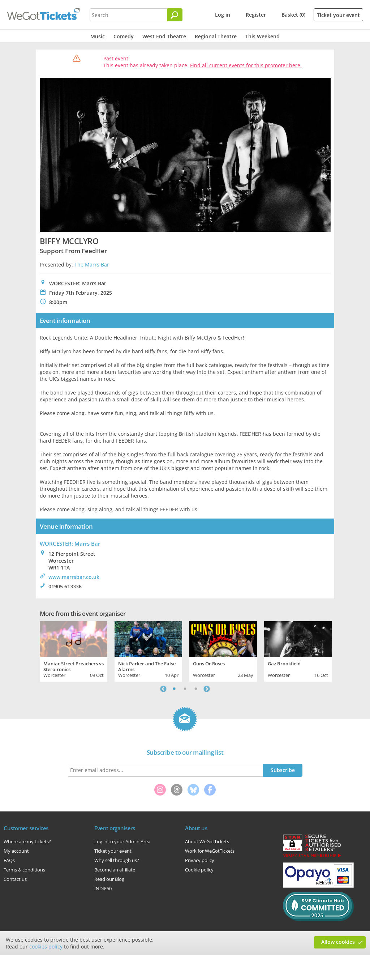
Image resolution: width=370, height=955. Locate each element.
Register (256, 14)
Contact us (15, 879)
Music (97, 36)
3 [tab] (195, 688)
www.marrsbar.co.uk (73, 577)
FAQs (9, 860)
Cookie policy (199, 869)
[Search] (174, 14)
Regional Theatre (216, 36)
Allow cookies (338, 941)
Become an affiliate (114, 869)
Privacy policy (199, 860)
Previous (163, 688)
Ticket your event (338, 15)
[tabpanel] (73, 650)
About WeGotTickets (207, 841)
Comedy (123, 36)
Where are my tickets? (27, 841)
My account (16, 851)
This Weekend (262, 36)
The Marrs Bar (91, 264)
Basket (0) (293, 14)
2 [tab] (185, 688)
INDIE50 (103, 888)
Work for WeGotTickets (210, 851)
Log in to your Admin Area (122, 841)
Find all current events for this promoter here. (246, 65)
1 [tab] (174, 688)
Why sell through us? (116, 860)
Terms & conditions (24, 869)
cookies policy (46, 946)
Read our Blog (109, 879)
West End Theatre (164, 36)
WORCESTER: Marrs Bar (70, 543)
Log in (222, 14)
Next (206, 688)
